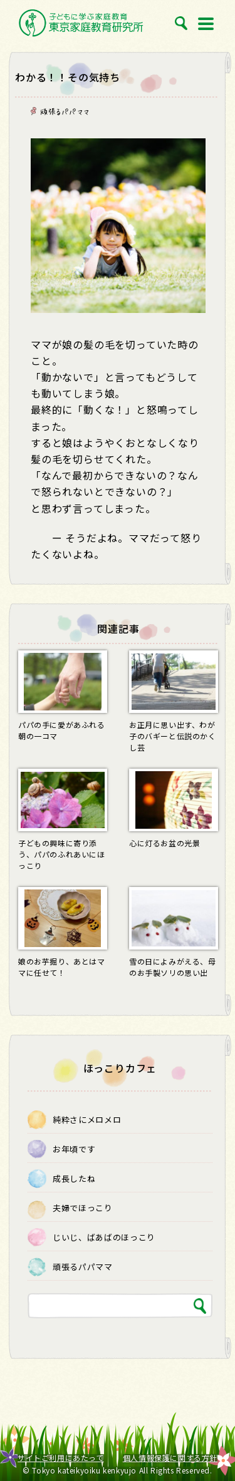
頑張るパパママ (64, 111)
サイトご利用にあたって (61, 1458)
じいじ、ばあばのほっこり (104, 1237)
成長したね (74, 1178)
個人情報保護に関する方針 (170, 1458)
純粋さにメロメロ (87, 1119)
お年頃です (74, 1149)
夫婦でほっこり (83, 1208)
